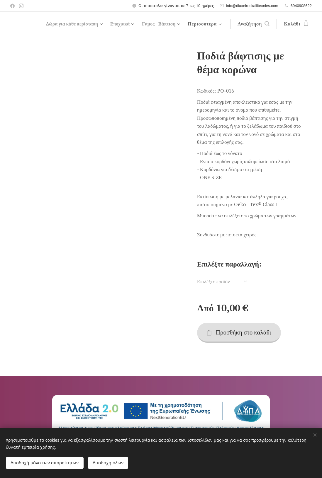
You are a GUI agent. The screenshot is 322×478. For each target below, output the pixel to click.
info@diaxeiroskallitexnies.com (252, 6)
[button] (253, 23)
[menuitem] (67, 23)
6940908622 (301, 6)
